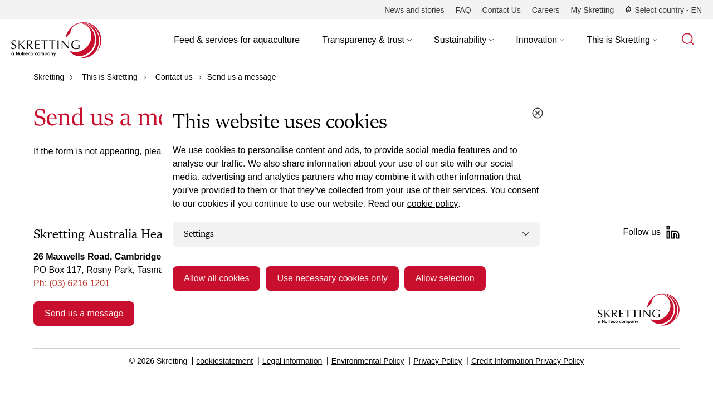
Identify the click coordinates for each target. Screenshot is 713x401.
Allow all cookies (216, 278)
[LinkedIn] (673, 232)
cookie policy (432, 203)
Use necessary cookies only (332, 278)
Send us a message (84, 313)
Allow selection (445, 278)
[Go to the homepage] (639, 309)
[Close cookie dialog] (537, 113)
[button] (367, 40)
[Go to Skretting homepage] (56, 40)
